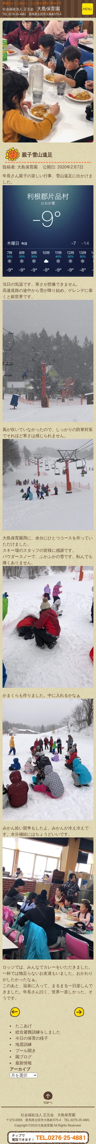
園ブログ (23, 1057)
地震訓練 (23, 1044)
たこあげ (23, 1026)
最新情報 (23, 1063)
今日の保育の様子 (31, 1038)
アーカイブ (20, 1069)
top (48, 1097)
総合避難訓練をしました (37, 1032)
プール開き (25, 1050)
